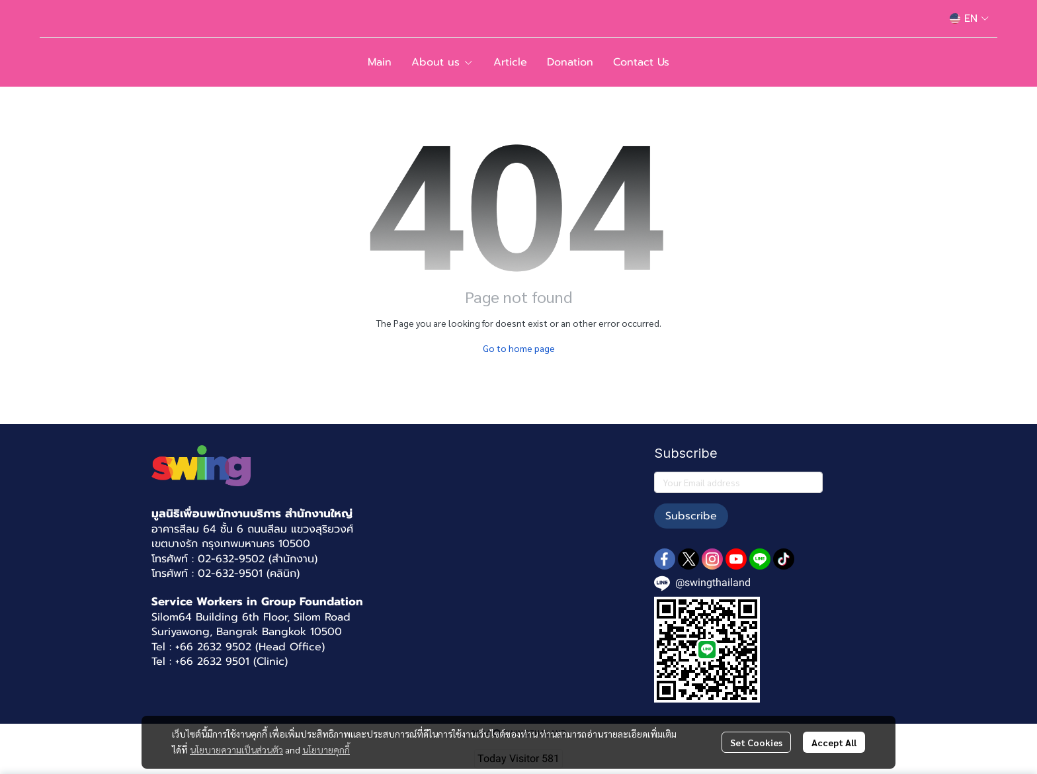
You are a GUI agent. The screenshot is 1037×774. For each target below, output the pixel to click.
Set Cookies (756, 742)
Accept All (833, 742)
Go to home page (519, 348)
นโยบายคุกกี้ (326, 749)
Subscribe (691, 516)
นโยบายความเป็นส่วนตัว (236, 749)
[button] (969, 18)
